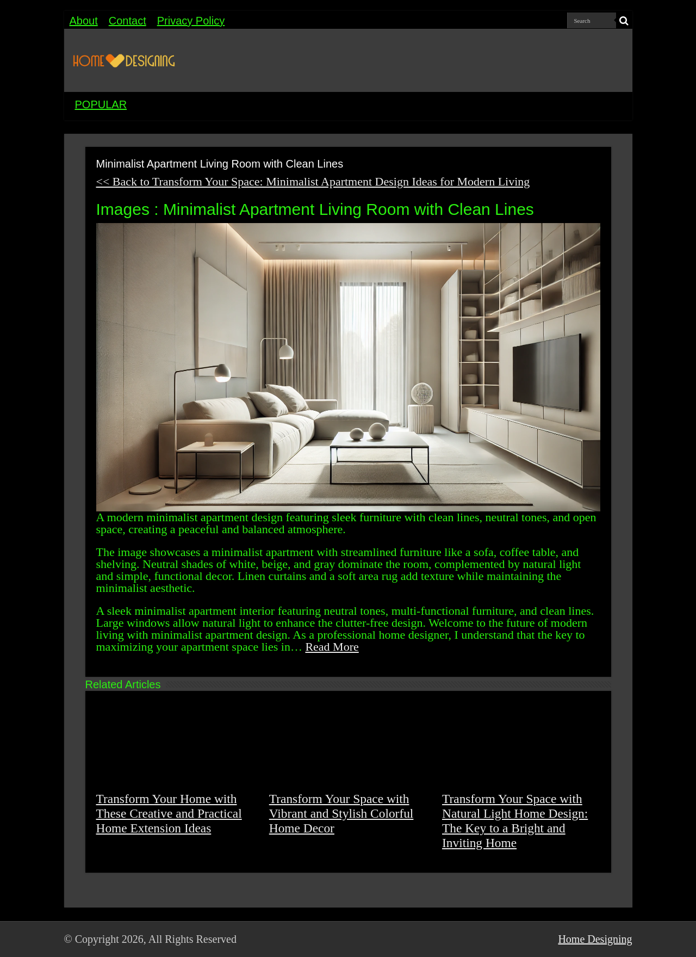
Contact (127, 21)
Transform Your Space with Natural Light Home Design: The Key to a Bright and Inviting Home (515, 821)
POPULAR (101, 104)
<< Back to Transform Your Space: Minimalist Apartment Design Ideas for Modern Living (313, 181)
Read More (331, 646)
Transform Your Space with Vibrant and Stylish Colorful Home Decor (341, 813)
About (84, 21)
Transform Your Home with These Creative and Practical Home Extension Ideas (169, 813)
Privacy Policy (191, 21)
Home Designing (595, 939)
